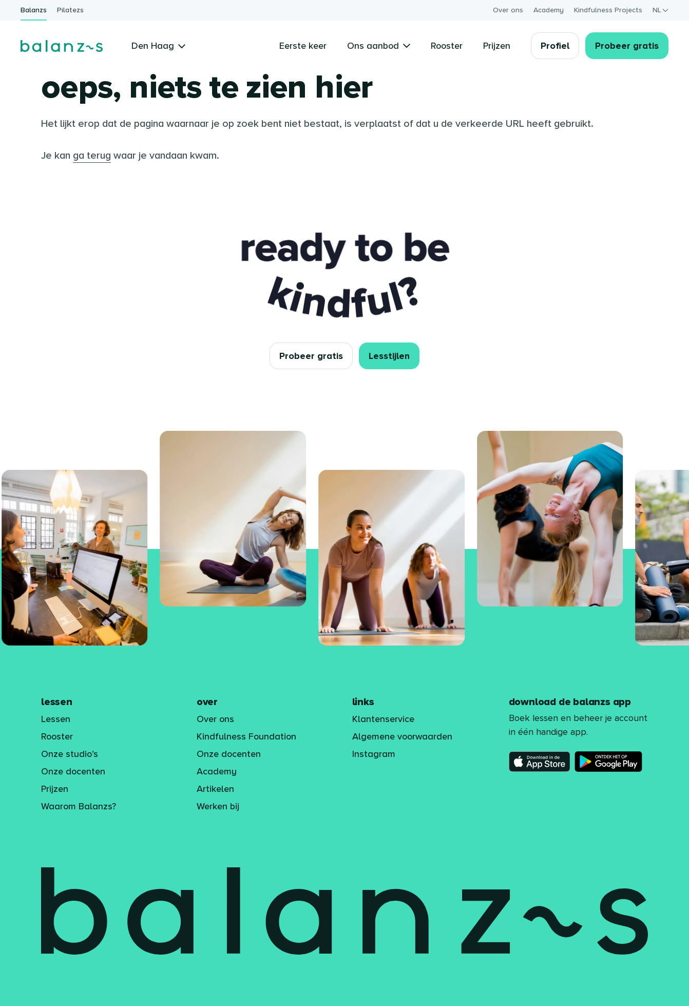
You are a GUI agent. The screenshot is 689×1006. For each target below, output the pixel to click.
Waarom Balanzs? (78, 806)
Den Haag (158, 45)
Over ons (508, 10)
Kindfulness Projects (608, 10)
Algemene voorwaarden (402, 736)
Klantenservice (383, 719)
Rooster (57, 736)
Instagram (373, 754)
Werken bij (218, 806)
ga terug (92, 155)
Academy (548, 10)
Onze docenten (73, 771)
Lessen (55, 719)
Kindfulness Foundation (246, 736)
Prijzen (54, 788)
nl (660, 10)
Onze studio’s (69, 754)
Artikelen (215, 788)
